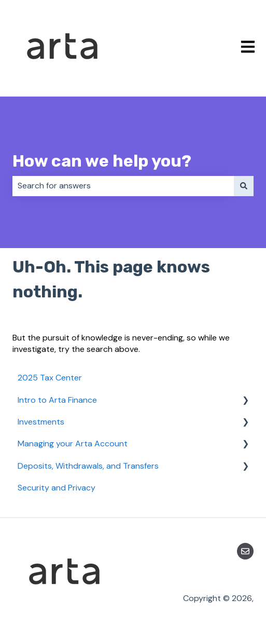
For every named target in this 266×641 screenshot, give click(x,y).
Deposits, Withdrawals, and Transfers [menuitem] (88, 465)
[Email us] (245, 551)
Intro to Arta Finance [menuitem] (57, 399)
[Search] (244, 186)
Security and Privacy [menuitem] (56, 487)
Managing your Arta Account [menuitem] (73, 443)
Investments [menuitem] (41, 421)
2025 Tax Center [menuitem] (50, 377)
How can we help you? (101, 161)
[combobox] (123, 186)
